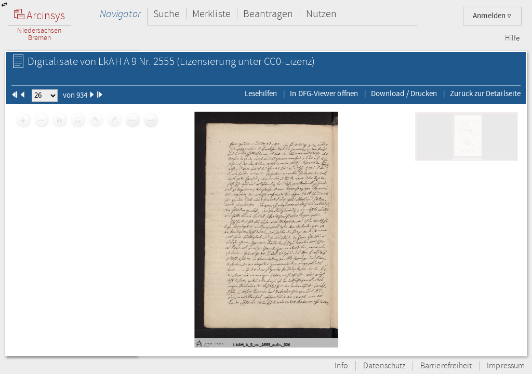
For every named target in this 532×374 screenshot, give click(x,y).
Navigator (120, 13)
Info (341, 366)
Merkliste (211, 13)
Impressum (506, 366)
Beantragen (268, 13)
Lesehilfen (261, 93)
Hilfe (512, 38)
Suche (166, 13)
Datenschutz (384, 366)
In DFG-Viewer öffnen (324, 93)
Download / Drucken (404, 93)
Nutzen (321, 13)
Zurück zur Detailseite (485, 93)
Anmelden (492, 16)
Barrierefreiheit (446, 366)
